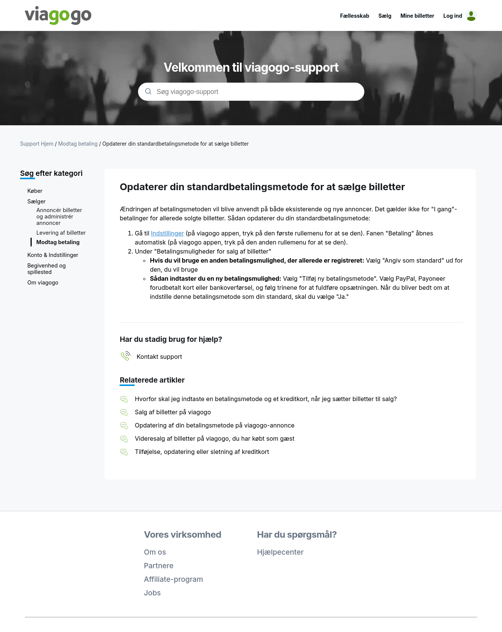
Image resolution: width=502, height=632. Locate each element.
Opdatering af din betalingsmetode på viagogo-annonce (214, 425)
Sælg (384, 15)
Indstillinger (167, 233)
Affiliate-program (173, 579)
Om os (155, 552)
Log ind (453, 15)
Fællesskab (354, 15)
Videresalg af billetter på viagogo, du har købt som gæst (214, 438)
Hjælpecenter (280, 552)
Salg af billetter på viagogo (173, 412)
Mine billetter (417, 15)
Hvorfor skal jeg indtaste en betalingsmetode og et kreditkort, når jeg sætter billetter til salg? (266, 399)
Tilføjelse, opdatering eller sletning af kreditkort (202, 451)
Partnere (159, 565)
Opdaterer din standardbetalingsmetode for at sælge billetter (175, 144)
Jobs (152, 592)
